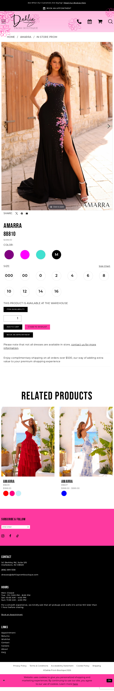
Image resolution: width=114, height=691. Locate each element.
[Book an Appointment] (57, 8)
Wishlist (5, 643)
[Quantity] (12, 320)
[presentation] (27, 445)
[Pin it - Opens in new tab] (22, 214)
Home (11, 37)
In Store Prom (47, 37)
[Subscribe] (32, 530)
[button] (100, 22)
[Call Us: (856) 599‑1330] (79, 22)
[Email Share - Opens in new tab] (27, 214)
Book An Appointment (20, 338)
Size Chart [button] (103, 266)
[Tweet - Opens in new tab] (16, 214)
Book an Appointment (12, 618)
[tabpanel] (57, 126)
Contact (5, 646)
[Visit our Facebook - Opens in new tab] (10, 539)
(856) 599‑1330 (8, 574)
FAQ (3, 656)
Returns (5, 640)
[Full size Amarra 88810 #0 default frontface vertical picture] (57, 126)
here (75, 687)
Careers (5, 650)
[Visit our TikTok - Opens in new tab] (17, 539)
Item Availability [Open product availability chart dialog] (17, 310)
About (4, 653)
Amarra (25, 37)
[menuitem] (79, 22)
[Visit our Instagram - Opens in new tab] (2, 539)
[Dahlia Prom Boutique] (24, 21)
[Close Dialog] (4, 684)
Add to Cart (14, 329)
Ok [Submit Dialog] (109, 684)
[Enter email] (17, 530)
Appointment (8, 637)
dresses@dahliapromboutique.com (19, 579)
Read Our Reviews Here (77, 3)
